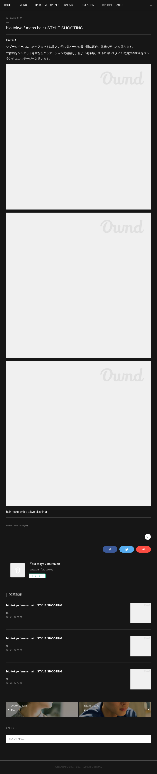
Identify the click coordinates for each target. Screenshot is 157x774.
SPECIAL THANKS (112, 5)
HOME (7, 5)
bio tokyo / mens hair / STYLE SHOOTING (34, 605)
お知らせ (68, 5)
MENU (23, 5)
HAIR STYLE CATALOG (47, 5)
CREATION (88, 5)
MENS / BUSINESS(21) (17, 525)
